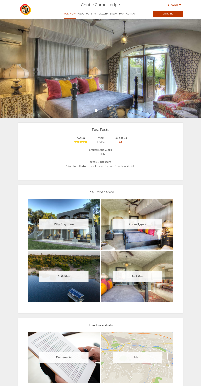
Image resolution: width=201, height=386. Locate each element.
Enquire (168, 14)
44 (121, 142)
